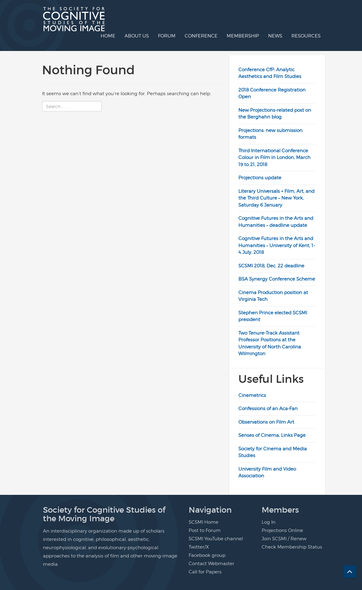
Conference (201, 36)
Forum (166, 36)
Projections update (259, 177)
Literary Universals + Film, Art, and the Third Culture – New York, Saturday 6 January (276, 198)
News (275, 36)
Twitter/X (199, 547)
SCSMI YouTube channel (216, 538)
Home (108, 36)
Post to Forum (205, 530)
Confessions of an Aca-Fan (268, 408)
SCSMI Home (203, 522)
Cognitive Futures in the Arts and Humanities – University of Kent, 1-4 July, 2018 (276, 245)
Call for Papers (205, 572)
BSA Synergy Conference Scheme (276, 279)
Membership (243, 36)
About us (137, 36)
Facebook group (207, 555)
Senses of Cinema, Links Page (272, 435)
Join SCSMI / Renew (284, 538)
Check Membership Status (292, 547)
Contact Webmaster (211, 563)
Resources (306, 36)
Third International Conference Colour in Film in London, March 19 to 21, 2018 (274, 157)
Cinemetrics (252, 395)
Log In (268, 522)
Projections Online (282, 530)
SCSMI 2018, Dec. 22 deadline (271, 266)
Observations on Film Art (266, 422)
